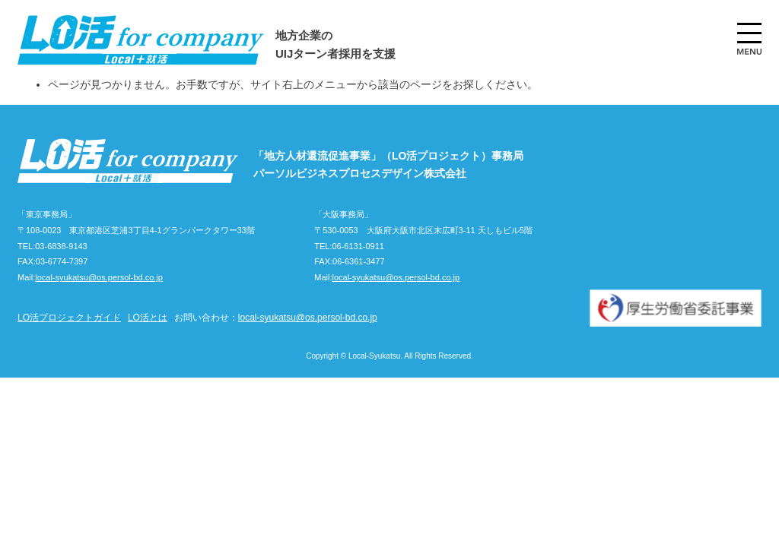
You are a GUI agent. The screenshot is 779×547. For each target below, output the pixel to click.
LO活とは (147, 317)
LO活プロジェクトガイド (69, 317)
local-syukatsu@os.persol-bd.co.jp (99, 277)
